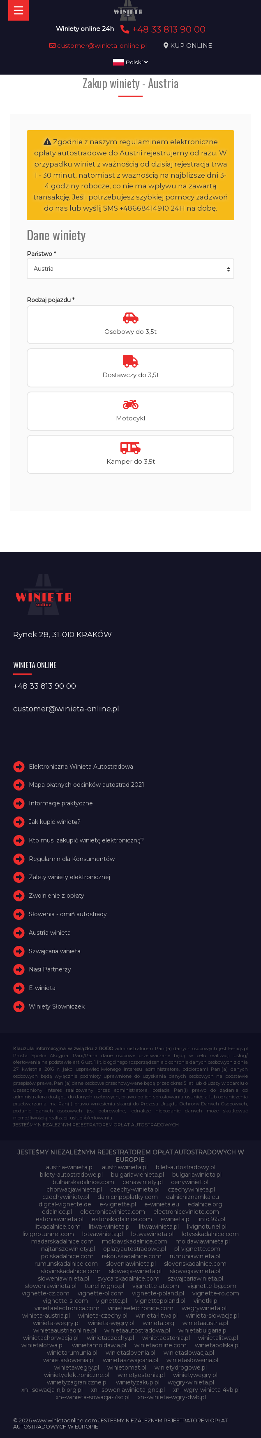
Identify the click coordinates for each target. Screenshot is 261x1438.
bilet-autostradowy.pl (185, 1167)
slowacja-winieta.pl (135, 1271)
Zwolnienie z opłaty (56, 895)
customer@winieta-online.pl (98, 45)
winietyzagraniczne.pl (77, 1382)
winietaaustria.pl (205, 1323)
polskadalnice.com (67, 1256)
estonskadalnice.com (122, 1219)
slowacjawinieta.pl (195, 1271)
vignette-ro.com (215, 1293)
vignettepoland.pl (160, 1300)
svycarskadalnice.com (128, 1278)
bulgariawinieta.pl (197, 1174)
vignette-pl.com (101, 1293)
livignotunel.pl (206, 1226)
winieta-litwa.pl (157, 1315)
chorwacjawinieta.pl (74, 1189)
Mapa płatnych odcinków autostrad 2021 (86, 785)
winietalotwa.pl (42, 1345)
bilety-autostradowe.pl (71, 1174)
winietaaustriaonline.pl (64, 1330)
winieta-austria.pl (46, 1315)
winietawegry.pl (76, 1367)
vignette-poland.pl (158, 1293)
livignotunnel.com (48, 1234)
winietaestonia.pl (166, 1338)
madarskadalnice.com (62, 1241)
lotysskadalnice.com (210, 1234)
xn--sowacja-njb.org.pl (52, 1389)
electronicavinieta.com (112, 1211)
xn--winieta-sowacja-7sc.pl (92, 1397)
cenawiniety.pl (142, 1182)
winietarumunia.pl (72, 1352)
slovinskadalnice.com (71, 1271)
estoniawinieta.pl (59, 1219)
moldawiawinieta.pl (203, 1241)
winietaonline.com (160, 1345)
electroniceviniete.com (186, 1211)
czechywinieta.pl (191, 1189)
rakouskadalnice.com (132, 1256)
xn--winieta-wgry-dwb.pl (172, 1397)
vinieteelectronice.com (140, 1308)
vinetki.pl (206, 1300)
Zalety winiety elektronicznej (69, 877)
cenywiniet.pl (189, 1182)
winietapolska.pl (217, 1345)
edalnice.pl (57, 1211)
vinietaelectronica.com (67, 1308)
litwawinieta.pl (159, 1226)
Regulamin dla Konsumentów (72, 859)
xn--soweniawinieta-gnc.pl (128, 1389)
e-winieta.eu (161, 1204)
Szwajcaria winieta (55, 951)
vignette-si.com (65, 1300)
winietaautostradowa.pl (137, 1330)
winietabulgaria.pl (203, 1330)
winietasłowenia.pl (192, 1360)
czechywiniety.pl (65, 1197)
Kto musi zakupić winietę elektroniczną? (86, 840)
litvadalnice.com (58, 1226)
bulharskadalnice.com (83, 1182)
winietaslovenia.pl (130, 1352)
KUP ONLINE (191, 45)
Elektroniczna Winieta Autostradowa (81, 766)
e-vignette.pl (117, 1204)
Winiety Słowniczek (57, 1006)
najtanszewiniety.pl (68, 1249)
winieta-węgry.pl (111, 1323)
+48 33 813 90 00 (162, 29)
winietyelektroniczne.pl (76, 1375)
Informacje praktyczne (61, 803)
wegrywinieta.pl (204, 1308)
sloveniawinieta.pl (131, 1263)
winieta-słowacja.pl (212, 1315)
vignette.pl (111, 1300)
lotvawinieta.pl (102, 1234)
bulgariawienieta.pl (137, 1174)
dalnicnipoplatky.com (127, 1197)
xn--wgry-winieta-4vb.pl (206, 1389)
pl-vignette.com (197, 1249)
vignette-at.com (155, 1286)
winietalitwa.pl (218, 1338)
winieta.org (158, 1323)
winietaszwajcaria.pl (130, 1360)
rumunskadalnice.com (66, 1263)
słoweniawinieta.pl (50, 1286)
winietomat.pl (126, 1367)
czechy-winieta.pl (134, 1189)
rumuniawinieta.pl (195, 1256)
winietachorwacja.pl (51, 1338)
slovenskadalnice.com (195, 1263)
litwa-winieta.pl (110, 1226)
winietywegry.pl (195, 1375)
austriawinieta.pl (125, 1167)
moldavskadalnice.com (134, 1241)
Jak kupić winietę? (55, 822)
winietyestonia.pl (141, 1375)
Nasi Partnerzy (50, 970)
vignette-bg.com (211, 1286)
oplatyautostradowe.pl (134, 1249)
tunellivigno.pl (104, 1286)
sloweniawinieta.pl (63, 1278)
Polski (130, 62)
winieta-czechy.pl (102, 1315)
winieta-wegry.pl (56, 1323)
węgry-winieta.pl (191, 1382)
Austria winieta (50, 932)
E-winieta (42, 988)
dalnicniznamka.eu (192, 1197)
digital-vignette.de (65, 1204)
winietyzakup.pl (137, 1382)
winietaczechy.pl (110, 1338)
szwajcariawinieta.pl (195, 1278)
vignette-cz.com (45, 1293)
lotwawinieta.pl (152, 1234)
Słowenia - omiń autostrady (68, 914)
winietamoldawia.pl (99, 1345)
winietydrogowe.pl (181, 1367)
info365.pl (212, 1219)
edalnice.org (204, 1204)
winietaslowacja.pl (189, 1352)
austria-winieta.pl (70, 1167)
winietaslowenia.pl (69, 1360)
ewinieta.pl (175, 1219)
